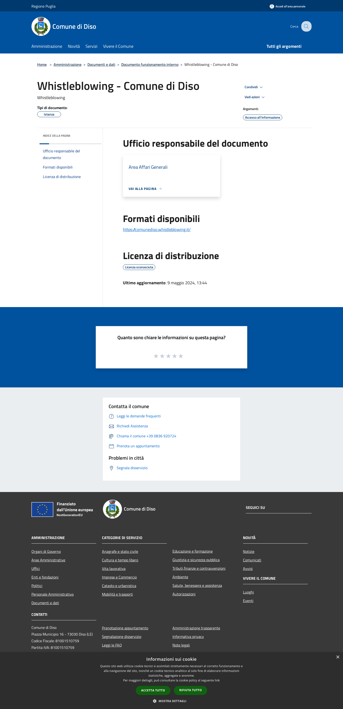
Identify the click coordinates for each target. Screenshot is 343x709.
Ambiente (180, 577)
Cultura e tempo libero (120, 560)
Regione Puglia (43, 6)
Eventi (248, 600)
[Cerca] (306, 26)
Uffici (35, 568)
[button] (171, 701)
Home (42, 64)
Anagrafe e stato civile (120, 551)
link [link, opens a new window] (217, 680)
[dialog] (171, 680)
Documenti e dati (101, 64)
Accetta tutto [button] (153, 690)
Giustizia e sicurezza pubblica (196, 560)
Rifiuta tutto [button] (190, 690)
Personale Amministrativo (52, 594)
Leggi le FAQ (112, 645)
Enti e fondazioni (45, 577)
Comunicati (252, 560)
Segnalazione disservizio (121, 636)
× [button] (337, 657)
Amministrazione (67, 64)
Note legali (181, 645)
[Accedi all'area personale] (287, 6)
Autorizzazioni (184, 594)
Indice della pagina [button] (56, 135)
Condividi (254, 87)
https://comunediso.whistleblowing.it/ (157, 229)
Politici (36, 585)
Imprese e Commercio (119, 577)
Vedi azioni (255, 97)
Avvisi (248, 568)
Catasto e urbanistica (119, 585)
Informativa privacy (188, 636)
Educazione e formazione (192, 551)
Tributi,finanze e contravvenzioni (199, 568)
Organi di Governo (46, 551)
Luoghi (248, 592)
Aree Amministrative (48, 560)
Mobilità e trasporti (117, 594)
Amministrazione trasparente (196, 628)
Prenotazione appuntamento (125, 628)
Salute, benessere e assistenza (197, 585)
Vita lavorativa (114, 568)
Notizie (248, 551)
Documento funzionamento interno (149, 64)
